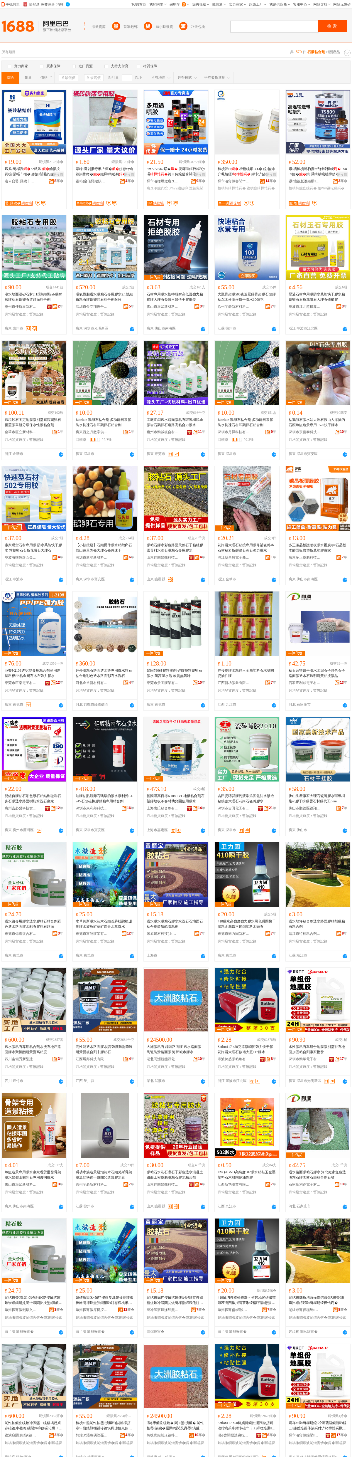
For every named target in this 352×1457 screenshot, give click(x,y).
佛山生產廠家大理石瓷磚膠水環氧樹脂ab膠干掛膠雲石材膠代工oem (317, 798)
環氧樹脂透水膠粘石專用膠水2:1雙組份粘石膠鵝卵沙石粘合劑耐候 (104, 297)
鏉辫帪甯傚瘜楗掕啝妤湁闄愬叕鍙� (92, 1310)
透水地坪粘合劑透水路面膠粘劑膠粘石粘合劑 (317, 924)
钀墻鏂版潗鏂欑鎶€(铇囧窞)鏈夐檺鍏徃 (305, 181)
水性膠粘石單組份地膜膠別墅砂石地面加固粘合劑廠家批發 (317, 1049)
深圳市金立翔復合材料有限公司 (92, 307)
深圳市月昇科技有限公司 (234, 432)
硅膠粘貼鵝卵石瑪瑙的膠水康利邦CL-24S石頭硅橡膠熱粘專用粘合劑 (105, 798)
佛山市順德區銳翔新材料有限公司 (305, 808)
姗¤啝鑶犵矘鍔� (331, 188)
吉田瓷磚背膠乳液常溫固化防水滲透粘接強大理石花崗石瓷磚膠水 (246, 798)
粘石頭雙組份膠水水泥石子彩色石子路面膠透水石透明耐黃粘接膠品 (317, 673)
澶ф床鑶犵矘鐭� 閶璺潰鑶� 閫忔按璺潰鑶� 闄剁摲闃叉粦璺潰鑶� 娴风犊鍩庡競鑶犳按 (175, 1426)
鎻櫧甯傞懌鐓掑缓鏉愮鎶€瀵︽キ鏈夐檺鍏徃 (92, 181)
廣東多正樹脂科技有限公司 (305, 557)
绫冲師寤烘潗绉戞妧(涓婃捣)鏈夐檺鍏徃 (163, 1310)
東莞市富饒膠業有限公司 (92, 934)
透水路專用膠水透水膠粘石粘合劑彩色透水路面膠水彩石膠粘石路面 (33, 924)
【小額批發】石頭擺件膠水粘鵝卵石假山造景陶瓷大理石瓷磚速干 (104, 547)
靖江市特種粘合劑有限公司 (305, 934)
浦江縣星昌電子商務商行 (234, 557)
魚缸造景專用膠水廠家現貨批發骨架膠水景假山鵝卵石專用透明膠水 (33, 1174)
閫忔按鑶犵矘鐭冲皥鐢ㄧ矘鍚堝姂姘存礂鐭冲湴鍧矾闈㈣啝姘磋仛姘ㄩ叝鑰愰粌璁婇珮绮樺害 (33, 1426)
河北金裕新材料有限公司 (92, 683)
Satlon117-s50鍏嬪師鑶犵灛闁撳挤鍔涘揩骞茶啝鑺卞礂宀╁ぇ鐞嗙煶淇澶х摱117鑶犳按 (245, 1426)
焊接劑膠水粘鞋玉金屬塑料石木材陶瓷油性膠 (246, 673)
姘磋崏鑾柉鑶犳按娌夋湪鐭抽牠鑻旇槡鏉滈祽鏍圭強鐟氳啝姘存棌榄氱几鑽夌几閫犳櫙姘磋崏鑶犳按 (104, 1300)
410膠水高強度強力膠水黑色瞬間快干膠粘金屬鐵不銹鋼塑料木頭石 (247, 924)
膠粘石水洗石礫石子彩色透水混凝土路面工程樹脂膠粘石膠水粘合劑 (175, 1174)
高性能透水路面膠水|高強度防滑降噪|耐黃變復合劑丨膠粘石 (104, 1049)
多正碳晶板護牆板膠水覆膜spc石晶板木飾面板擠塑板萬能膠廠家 (317, 547)
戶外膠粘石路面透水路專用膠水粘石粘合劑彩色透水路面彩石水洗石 (104, 673)
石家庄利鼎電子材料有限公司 (305, 683)
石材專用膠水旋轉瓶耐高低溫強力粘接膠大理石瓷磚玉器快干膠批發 (175, 297)
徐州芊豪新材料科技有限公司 (234, 307)
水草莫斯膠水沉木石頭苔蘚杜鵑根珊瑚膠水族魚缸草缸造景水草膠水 (104, 924)
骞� (58, 181)
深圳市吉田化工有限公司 (234, 808)
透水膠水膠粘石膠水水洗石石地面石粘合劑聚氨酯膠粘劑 (175, 924)
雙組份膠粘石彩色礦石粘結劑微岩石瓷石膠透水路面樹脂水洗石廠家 (33, 798)
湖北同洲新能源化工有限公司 (163, 1059)
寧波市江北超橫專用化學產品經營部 (305, 307)
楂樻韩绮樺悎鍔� (232, 188)
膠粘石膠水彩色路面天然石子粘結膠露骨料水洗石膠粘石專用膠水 (175, 547)
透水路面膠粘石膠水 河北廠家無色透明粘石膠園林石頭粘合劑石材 (317, 1174)
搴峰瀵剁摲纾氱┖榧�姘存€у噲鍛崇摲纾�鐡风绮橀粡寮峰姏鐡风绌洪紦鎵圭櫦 (104, 172)
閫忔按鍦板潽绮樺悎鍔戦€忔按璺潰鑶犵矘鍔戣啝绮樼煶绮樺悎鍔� (316, 1300)
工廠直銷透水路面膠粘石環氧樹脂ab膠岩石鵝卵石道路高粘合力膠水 (175, 422)
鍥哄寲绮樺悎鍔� (261, 188)
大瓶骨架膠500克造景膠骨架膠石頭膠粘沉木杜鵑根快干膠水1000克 (247, 297)
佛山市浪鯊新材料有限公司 (163, 307)
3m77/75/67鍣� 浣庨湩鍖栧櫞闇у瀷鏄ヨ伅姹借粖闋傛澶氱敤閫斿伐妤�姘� (176, 172)
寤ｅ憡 (58, 174)
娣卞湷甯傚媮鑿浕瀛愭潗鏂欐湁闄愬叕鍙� (305, 1435)
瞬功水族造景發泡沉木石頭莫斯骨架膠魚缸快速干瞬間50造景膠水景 (104, 1174)
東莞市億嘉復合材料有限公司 (21, 934)
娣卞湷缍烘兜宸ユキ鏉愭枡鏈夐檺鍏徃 (163, 181)
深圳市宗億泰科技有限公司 (305, 432)
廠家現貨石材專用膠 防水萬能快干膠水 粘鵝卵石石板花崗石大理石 (33, 547)
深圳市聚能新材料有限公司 (92, 557)
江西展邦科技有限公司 (92, 1059)
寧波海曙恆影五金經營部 (21, 557)
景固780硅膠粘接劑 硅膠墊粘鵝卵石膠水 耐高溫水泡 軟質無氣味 (174, 673)
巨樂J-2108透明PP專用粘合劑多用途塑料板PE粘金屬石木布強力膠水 (32, 673)
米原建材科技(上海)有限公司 (163, 934)
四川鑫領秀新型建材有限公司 (21, 1059)
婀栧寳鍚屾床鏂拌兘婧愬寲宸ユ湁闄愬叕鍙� (163, 1435)
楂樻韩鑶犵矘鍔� (303, 188)
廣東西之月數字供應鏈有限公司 (92, 432)
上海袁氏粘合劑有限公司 (163, 808)
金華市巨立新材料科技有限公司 (21, 432)
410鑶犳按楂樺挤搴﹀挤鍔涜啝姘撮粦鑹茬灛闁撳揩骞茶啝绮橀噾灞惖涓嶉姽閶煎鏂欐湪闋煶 (247, 1300)
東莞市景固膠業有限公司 (163, 683)
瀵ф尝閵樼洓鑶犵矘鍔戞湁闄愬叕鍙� (234, 1435)
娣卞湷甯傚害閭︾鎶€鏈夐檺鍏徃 (234, 181)
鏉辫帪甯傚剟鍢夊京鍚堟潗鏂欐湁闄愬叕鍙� (21, 1310)
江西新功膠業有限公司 (234, 683)
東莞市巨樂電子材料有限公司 (21, 683)
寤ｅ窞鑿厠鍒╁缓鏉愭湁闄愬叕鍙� (21, 181)
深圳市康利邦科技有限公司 (92, 808)
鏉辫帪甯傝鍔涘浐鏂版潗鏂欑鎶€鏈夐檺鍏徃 (234, 1310)
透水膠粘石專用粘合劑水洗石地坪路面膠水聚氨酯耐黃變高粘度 (33, 1049)
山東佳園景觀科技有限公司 (163, 557)
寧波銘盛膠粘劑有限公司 (234, 1059)
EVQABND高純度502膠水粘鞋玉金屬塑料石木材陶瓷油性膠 (246, 1174)
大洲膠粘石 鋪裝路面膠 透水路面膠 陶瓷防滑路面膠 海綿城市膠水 (174, 1049)
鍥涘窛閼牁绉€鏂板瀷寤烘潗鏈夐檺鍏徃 (21, 1435)
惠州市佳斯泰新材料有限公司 (21, 307)
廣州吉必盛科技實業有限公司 (21, 808)
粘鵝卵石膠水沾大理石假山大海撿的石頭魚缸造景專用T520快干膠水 (317, 422)
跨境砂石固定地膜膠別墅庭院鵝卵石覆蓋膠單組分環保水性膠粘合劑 (33, 422)
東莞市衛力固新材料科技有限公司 (234, 934)
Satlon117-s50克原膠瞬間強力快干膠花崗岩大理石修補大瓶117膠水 (245, 1049)
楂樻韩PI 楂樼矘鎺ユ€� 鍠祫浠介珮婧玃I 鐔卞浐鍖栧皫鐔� (247, 172)
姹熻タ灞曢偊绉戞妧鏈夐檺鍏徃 (92, 1435)
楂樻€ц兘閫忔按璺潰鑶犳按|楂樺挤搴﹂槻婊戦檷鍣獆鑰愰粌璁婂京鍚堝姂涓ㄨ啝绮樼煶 (104, 1426)
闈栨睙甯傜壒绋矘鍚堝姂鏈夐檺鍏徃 (305, 1310)
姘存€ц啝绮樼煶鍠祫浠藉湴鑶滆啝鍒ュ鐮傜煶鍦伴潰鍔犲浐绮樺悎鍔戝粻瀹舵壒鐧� (317, 1426)
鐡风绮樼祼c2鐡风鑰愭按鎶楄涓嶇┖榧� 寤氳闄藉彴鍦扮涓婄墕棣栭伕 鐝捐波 (33, 172)
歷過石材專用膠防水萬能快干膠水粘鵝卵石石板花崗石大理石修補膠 (317, 297)
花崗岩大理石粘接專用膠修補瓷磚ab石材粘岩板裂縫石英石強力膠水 (246, 547)
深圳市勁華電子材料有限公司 (305, 1059)
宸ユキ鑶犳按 (157, 188)
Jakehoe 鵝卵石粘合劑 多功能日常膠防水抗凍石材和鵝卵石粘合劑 (103, 422)
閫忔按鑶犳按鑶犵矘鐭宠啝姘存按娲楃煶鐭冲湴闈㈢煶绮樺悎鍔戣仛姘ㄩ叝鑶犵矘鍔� (175, 1300)
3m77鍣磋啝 (178, 188)
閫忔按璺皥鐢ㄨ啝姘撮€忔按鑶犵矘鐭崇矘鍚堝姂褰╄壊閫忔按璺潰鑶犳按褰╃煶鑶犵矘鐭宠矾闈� (33, 1300)
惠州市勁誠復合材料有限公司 (163, 432)
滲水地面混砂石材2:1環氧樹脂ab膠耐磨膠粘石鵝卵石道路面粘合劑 (33, 297)
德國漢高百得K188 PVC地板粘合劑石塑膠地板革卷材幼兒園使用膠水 (175, 798)
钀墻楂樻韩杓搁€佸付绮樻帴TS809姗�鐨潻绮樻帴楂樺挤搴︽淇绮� (318, 172)
